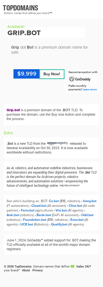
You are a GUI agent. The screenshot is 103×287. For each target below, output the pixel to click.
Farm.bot (27, 210)
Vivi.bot (61, 210)
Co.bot (54, 201)
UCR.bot (26, 224)
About (26, 270)
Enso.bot (76, 220)
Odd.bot (87, 215)
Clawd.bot (38, 206)
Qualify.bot (59, 224)
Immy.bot (89, 201)
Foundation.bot (34, 220)
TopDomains (23, 266)
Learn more (90, 89)
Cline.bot (75, 206)
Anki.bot (13, 215)
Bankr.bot (44, 215)
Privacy (37, 270)
